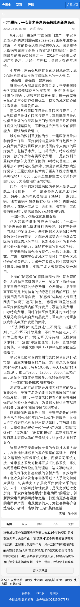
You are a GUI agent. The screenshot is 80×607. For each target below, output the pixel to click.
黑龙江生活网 (34, 580)
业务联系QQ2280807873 (52, 599)
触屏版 (26, 593)
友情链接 (17, 580)
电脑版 (53, 593)
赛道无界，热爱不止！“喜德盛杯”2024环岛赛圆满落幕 (38, 538)
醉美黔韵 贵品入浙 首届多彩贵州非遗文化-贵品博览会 (38, 550)
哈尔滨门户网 (54, 580)
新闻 (19, 4)
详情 (31, 4)
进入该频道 (40, 570)
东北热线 (15, 583)
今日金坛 (6, 6)
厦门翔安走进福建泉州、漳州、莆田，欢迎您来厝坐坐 (38, 562)
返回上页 (72, 4)
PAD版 (40, 593)
